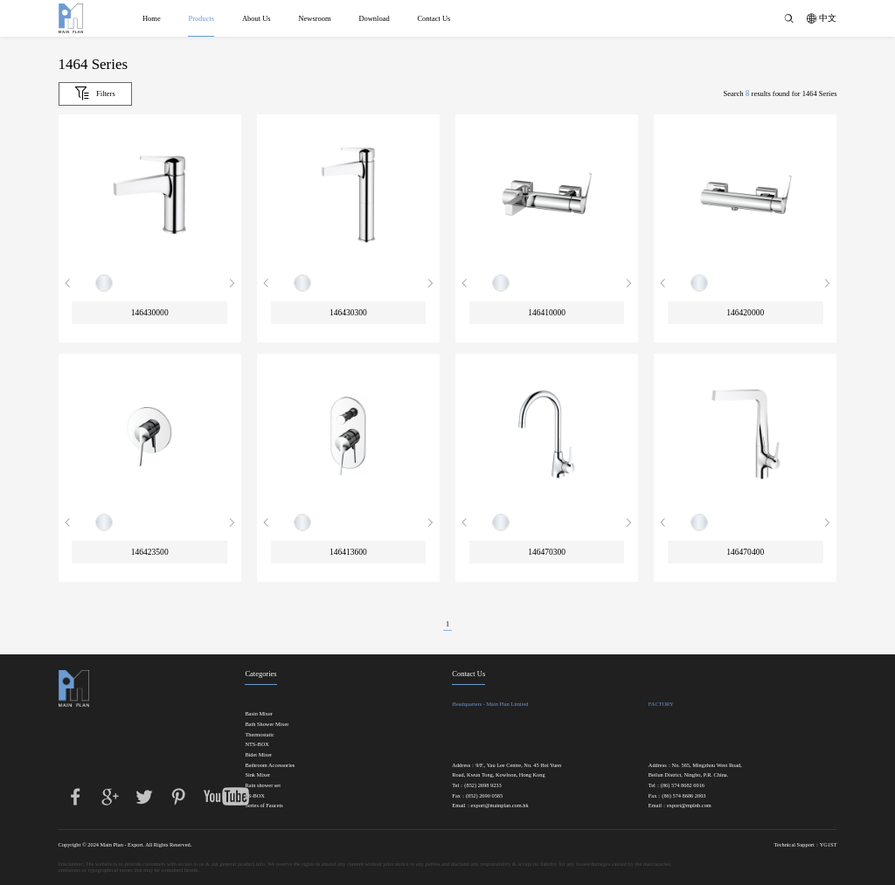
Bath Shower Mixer (266, 724)
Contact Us (433, 18)
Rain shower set (263, 785)
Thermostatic (259, 734)
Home (151, 18)
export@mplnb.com (689, 805)
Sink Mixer (257, 775)
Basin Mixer (259, 713)
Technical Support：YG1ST (805, 844)
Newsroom (314, 18)
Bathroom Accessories (270, 765)
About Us (256, 18)
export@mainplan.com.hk (500, 805)
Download (373, 18)
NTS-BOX (257, 744)
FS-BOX (255, 796)
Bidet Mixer (258, 754)
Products (201, 18)
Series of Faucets (263, 805)
